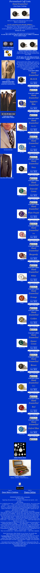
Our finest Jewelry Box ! (20, 476)
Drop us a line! (20, 486)
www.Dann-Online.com (6, 535)
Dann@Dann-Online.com (20, 545)
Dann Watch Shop (20, 457)
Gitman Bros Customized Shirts (8, 84)
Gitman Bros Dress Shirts (8, 81)
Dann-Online (30, 492)
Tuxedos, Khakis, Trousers (8, 117)
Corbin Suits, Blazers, (8, 116)
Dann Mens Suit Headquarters (7, 177)
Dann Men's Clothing (10, 492)
